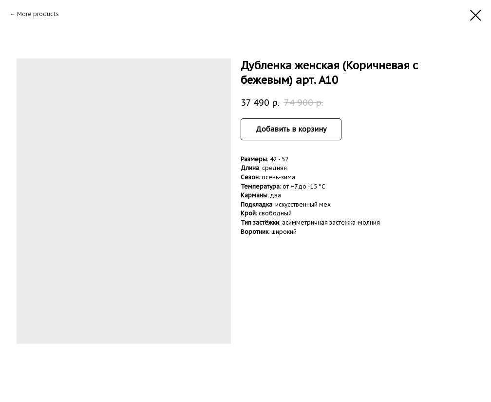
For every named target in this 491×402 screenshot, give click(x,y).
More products (38, 14)
